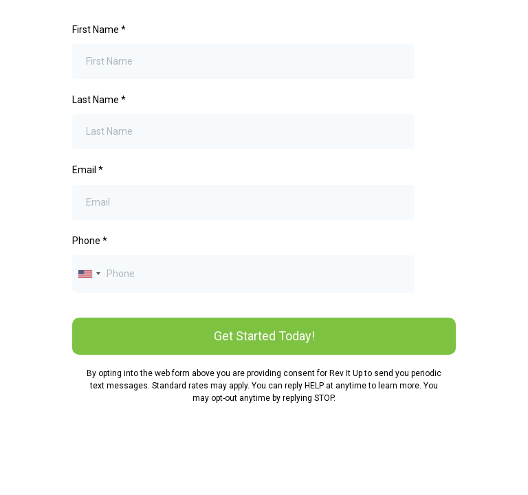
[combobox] (88, 274)
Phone (89, 240)
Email (87, 169)
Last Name (99, 99)
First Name (99, 29)
